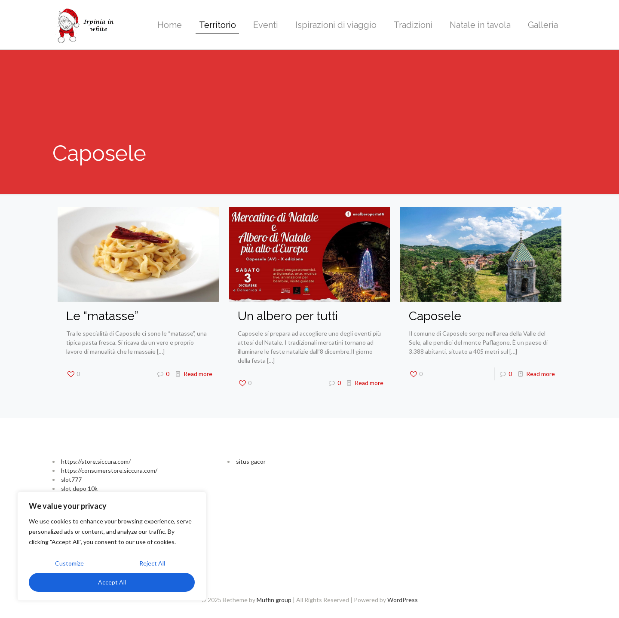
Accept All (112, 582)
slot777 (71, 479)
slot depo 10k (79, 488)
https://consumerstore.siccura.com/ (109, 470)
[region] (111, 546)
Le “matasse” (102, 316)
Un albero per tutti (288, 316)
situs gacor (251, 461)
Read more (198, 373)
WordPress (402, 599)
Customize (69, 563)
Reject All (152, 563)
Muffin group (274, 599)
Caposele (435, 316)
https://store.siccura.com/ (96, 461)
